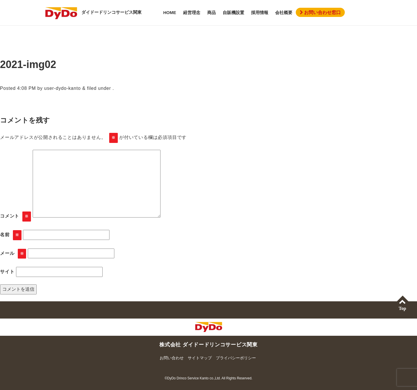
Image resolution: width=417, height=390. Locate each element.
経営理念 (191, 12)
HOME (169, 12)
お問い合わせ (172, 358)
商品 (211, 12)
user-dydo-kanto (62, 88)
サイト (7, 271)
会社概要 (283, 12)
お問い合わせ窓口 (320, 12)
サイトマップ (200, 358)
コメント (15, 217)
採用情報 (259, 12)
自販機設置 (233, 12)
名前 (10, 235)
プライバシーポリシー (236, 358)
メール (13, 254)
